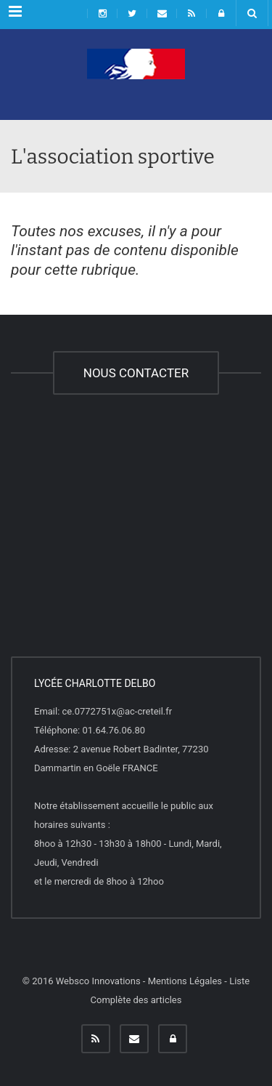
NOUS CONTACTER (136, 373)
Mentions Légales (185, 981)
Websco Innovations (98, 981)
